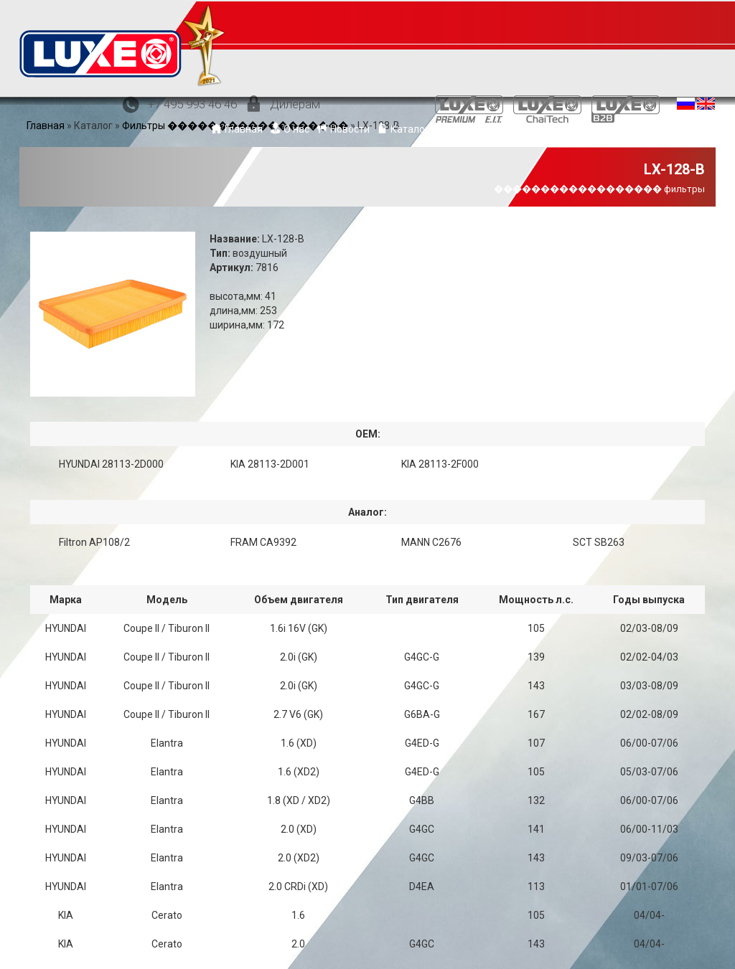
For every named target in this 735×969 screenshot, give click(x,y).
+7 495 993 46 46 (192, 104)
